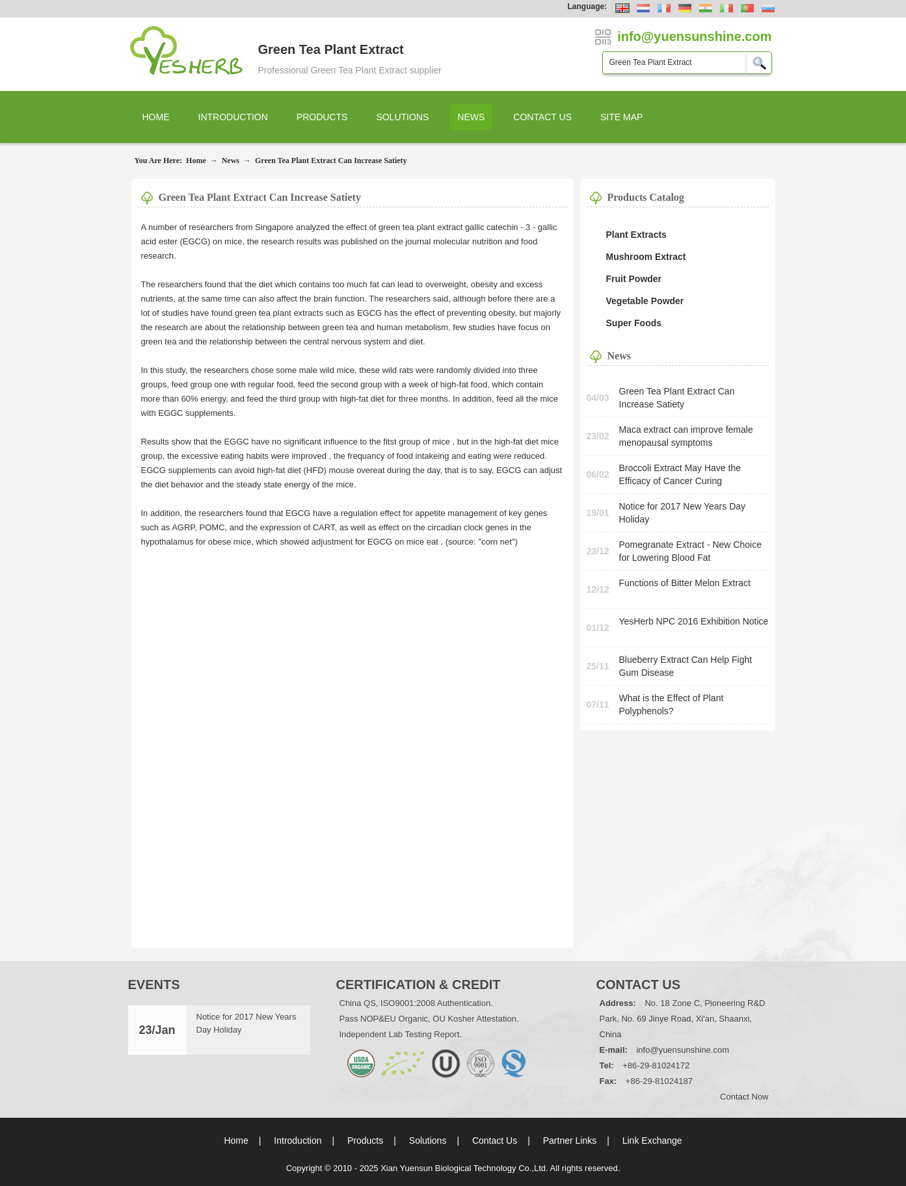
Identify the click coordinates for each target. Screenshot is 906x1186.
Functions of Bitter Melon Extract (685, 583)
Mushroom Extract (646, 256)
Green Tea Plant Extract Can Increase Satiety (331, 160)
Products (322, 117)
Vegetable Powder (645, 301)
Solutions (402, 117)
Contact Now (744, 1097)
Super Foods (634, 323)
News (471, 117)
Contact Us (542, 117)
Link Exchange (652, 1140)
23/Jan (157, 1030)
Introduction (233, 117)
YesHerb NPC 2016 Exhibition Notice (694, 621)
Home (156, 117)
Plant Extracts (636, 234)
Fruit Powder (634, 279)
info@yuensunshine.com (682, 1050)
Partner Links (569, 1140)
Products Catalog (645, 197)
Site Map (621, 117)
